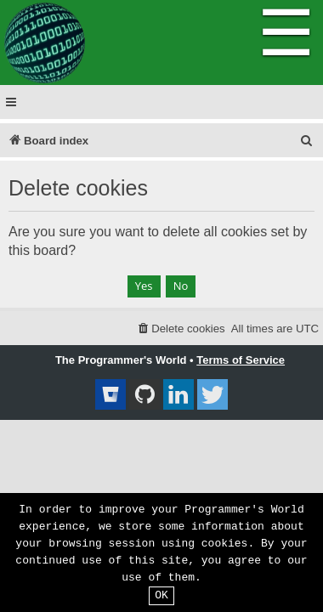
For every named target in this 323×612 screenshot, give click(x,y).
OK (161, 596)
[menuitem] (306, 140)
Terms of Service (240, 360)
